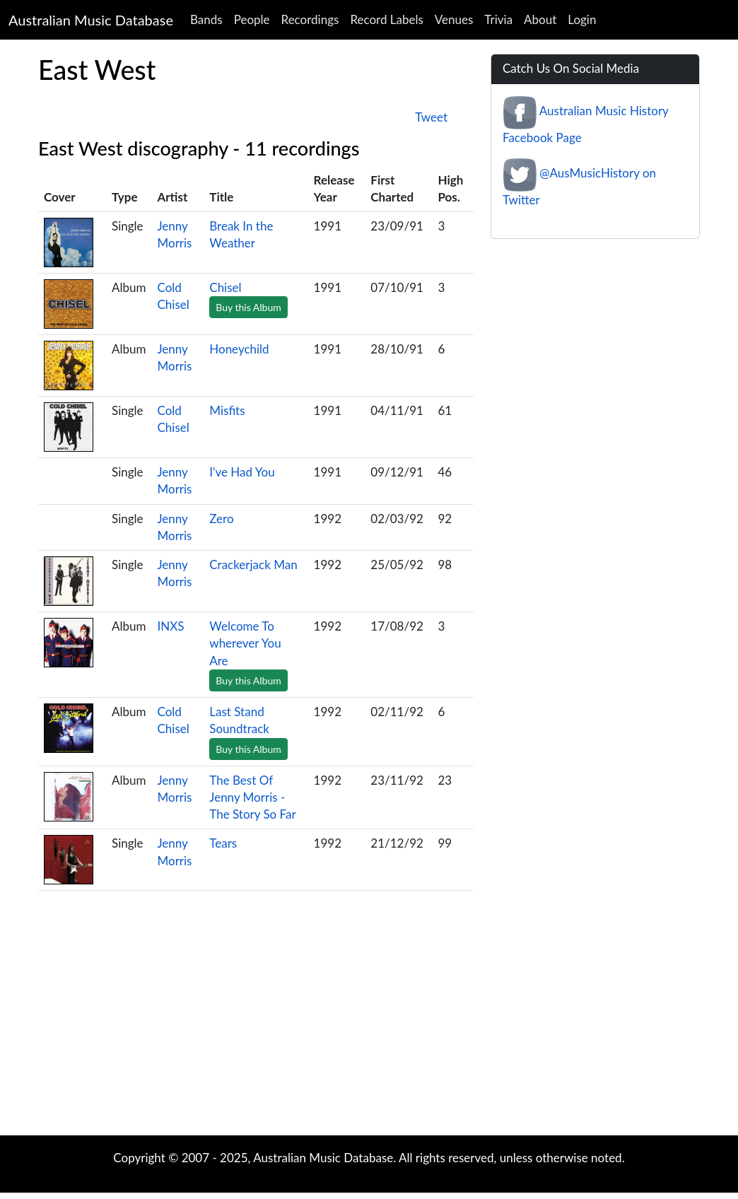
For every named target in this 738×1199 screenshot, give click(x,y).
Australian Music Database (90, 19)
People (252, 19)
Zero (221, 518)
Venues (454, 19)
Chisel (225, 287)
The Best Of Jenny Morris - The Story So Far (252, 797)
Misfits (227, 410)
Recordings (310, 19)
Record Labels (386, 19)
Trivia (498, 19)
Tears (223, 843)
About (540, 19)
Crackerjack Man (253, 564)
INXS (170, 626)
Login (582, 19)
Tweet (431, 117)
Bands (206, 19)
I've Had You (241, 471)
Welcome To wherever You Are (245, 643)
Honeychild (239, 348)
